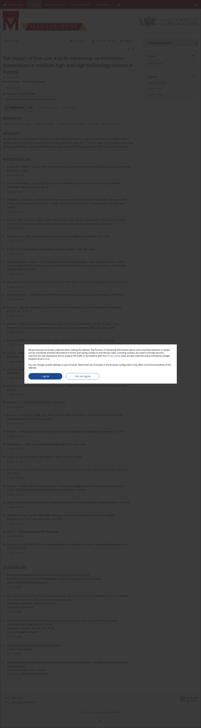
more (46, 358)
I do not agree (83, 376)
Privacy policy (113, 355)
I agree (45, 376)
